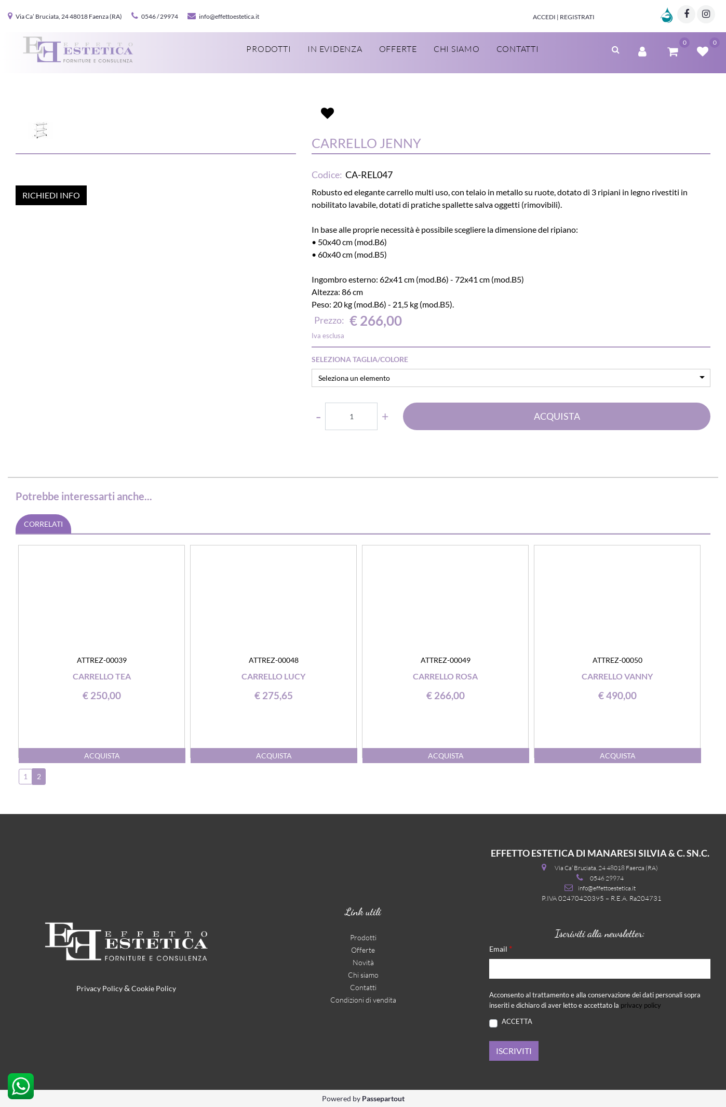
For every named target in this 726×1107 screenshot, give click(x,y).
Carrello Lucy (273, 676)
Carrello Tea (102, 676)
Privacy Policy (99, 988)
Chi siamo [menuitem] (457, 49)
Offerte (363, 949)
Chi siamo (363, 974)
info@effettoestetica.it (229, 16)
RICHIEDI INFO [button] (51, 321)
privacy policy (641, 1005)
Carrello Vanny (617, 676)
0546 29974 (607, 878)
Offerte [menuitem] (398, 49)
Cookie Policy (153, 988)
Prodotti (363, 937)
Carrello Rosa (445, 676)
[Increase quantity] (385, 416)
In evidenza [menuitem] (334, 49)
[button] (156, 174)
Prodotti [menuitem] (268, 49)
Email (500, 948)
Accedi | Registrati (564, 17)
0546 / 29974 (159, 16)
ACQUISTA (557, 416)
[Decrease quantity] (318, 416)
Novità (363, 962)
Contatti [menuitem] (517, 49)
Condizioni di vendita (363, 999)
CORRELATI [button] (43, 523)
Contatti (363, 987)
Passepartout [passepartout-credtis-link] (383, 1098)
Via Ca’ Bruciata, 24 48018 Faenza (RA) (69, 16)
